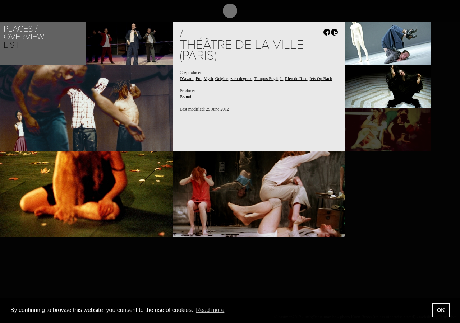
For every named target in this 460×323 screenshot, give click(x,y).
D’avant (187, 78)
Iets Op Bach (321, 78)
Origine (222, 78)
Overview (24, 37)
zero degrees (241, 78)
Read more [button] (210, 310)
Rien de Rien (296, 78)
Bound (185, 96)
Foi (199, 78)
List (11, 45)
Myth (208, 78)
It (281, 78)
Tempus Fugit (266, 78)
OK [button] (441, 310)
